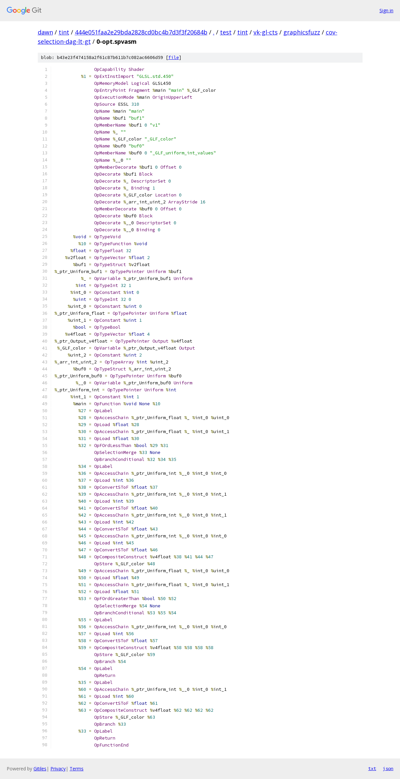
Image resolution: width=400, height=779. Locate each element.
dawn (45, 32)
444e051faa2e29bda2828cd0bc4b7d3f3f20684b (141, 32)
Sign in (386, 10)
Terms (77, 768)
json (388, 768)
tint (64, 32)
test (226, 32)
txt (372, 768)
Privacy (58, 768)
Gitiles (39, 768)
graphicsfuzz (301, 32)
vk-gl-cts (266, 32)
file (173, 57)
